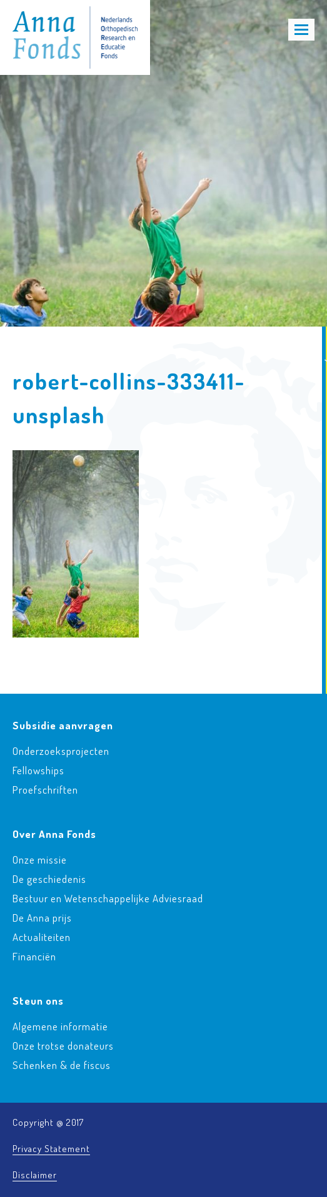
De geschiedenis (49, 878)
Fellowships (38, 770)
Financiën (34, 956)
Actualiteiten (42, 936)
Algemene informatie (60, 1026)
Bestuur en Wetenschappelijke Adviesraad (108, 898)
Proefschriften (45, 789)
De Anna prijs (42, 917)
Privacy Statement (51, 1149)
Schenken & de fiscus (62, 1064)
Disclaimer (35, 1175)
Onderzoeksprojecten (61, 750)
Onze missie (40, 859)
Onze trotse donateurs (63, 1045)
